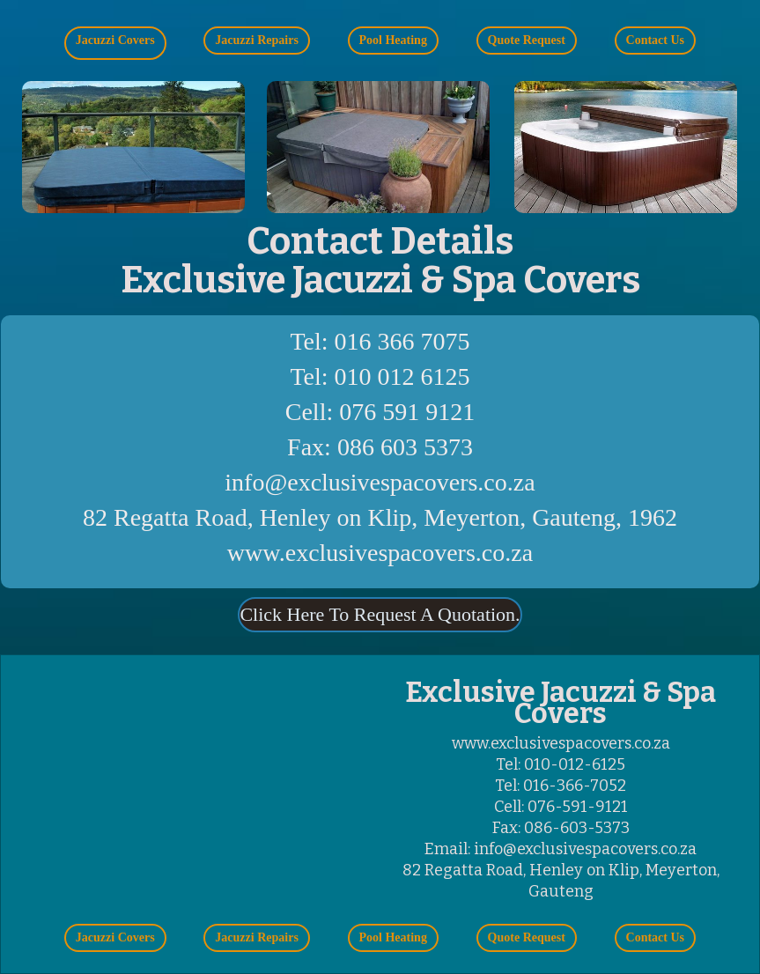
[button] (115, 43)
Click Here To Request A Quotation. (380, 615)
